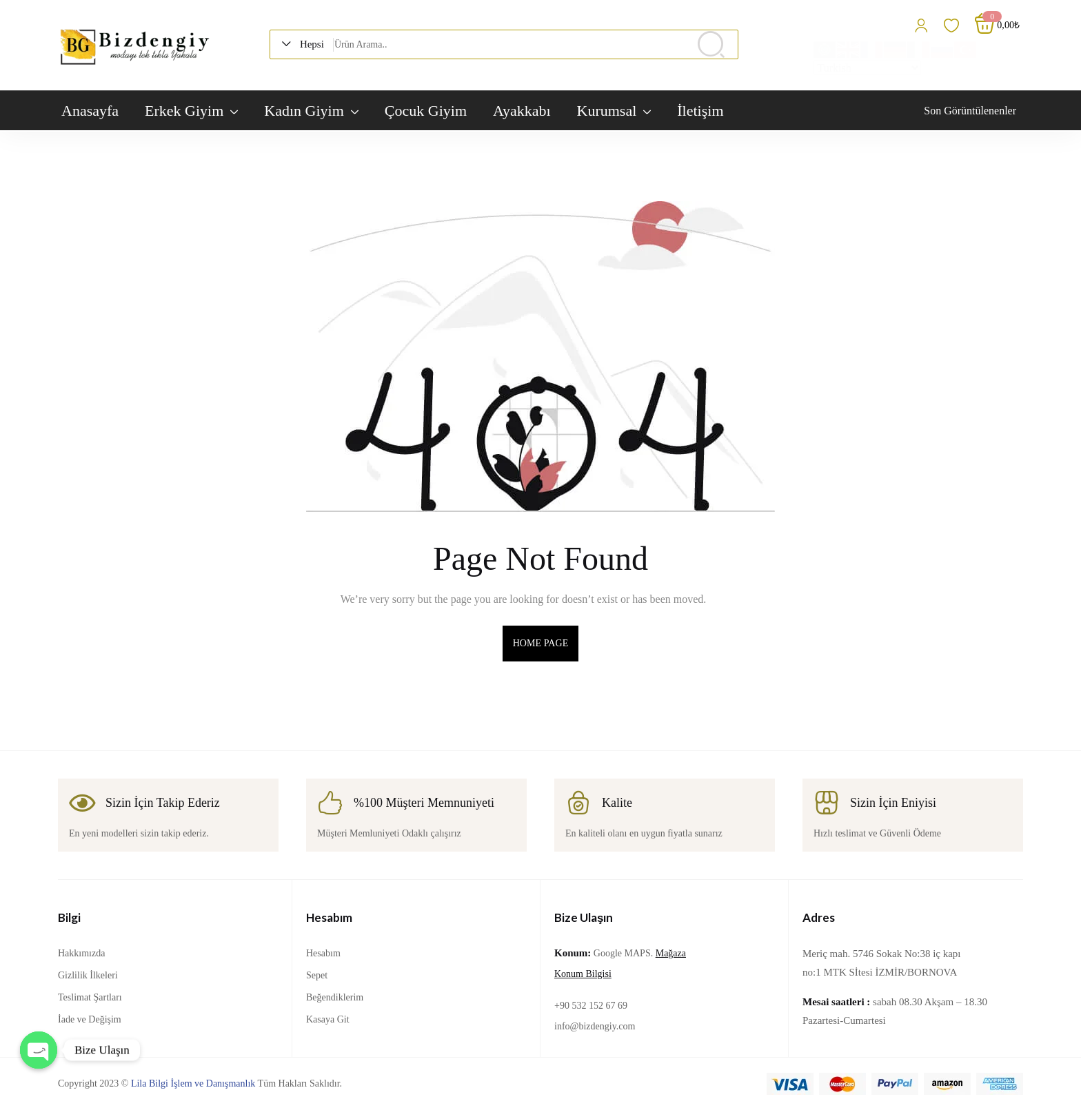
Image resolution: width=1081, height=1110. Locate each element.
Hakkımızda (81, 953)
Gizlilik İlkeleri (88, 975)
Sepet (316, 975)
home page (541, 643)
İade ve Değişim (89, 1019)
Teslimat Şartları (90, 997)
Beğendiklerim (334, 997)
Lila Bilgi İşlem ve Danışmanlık (193, 1083)
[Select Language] (867, 68)
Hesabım (323, 953)
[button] (307, 44)
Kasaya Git (328, 1019)
